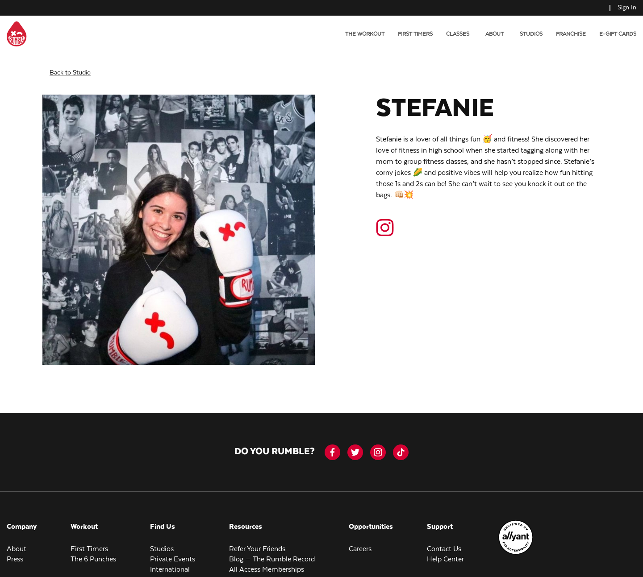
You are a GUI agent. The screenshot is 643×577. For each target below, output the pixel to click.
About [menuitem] (16, 542)
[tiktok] (401, 445)
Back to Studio (70, 65)
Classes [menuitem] (457, 34)
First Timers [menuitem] (415, 34)
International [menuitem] (170, 562)
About (494, 34)
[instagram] (378, 445)
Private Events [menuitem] (172, 552)
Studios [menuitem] (531, 34)
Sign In (627, 7)
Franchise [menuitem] (571, 34)
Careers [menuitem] (360, 542)
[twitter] (355, 445)
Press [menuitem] (15, 552)
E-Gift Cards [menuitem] (617, 34)
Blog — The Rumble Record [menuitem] (272, 552)
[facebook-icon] (332, 445)
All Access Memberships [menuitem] (266, 562)
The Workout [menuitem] (364, 34)
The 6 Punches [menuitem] (93, 552)
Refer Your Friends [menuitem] (257, 542)
